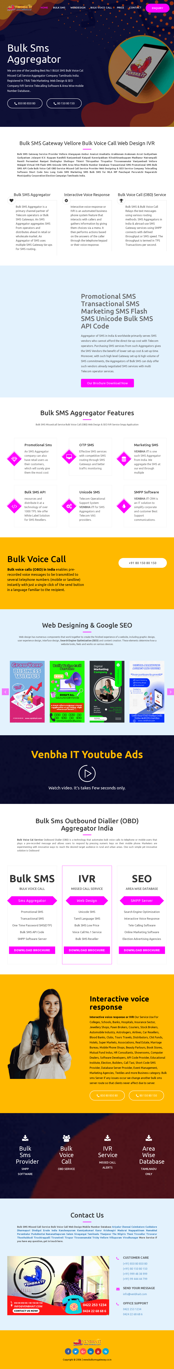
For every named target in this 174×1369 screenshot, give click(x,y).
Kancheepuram (80, 1228)
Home (44, 7)
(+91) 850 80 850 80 (133, 1263)
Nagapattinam (105, 1228)
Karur (91, 1228)
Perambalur (64, 1229)
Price (120, 7)
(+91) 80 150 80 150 (133, 1268)
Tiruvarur (111, 1229)
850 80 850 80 (24, 103)
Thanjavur (94, 1229)
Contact (135, 7)
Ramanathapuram (75, 1229)
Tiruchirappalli (70, 1231)
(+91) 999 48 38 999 (133, 1273)
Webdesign (77, 7)
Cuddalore (110, 1227)
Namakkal (111, 1228)
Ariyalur (98, 1227)
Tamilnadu (89, 1229)
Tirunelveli (76, 1231)
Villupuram (97, 1231)
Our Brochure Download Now (107, 383)
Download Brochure (32, 950)
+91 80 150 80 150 (143, 562)
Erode (72, 1228)
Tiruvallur (106, 1229)
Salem (80, 1229)
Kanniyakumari (86, 1228)
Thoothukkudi (64, 1231)
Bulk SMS (59, 7)
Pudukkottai (69, 1229)
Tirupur (80, 1231)
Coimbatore (105, 1227)
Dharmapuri (64, 1228)
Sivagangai (84, 1229)
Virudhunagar (103, 1231)
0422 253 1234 (130, 1309)
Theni (103, 1229)
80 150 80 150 (64, 103)
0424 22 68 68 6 (130, 1314)
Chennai (101, 1227)
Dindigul (69, 1228)
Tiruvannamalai (85, 1231)
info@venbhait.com (132, 1294)
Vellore (93, 1231)
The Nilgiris (99, 1229)
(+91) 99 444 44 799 (133, 1278)
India (75, 1228)
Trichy (90, 1231)
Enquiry (157, 8)
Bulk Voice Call (101, 7)
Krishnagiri (95, 1228)
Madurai (100, 1228)
